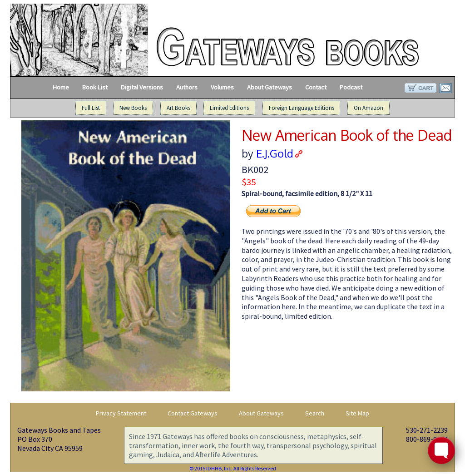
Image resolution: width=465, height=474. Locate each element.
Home (61, 87)
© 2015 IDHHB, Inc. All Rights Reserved (232, 468)
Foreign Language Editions (301, 108)
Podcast (351, 87)
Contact (315, 87)
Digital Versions (142, 87)
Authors (187, 87)
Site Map (357, 413)
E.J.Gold (274, 153)
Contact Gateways (193, 413)
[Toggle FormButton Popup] (441, 450)
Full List (91, 108)
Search (314, 413)
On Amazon (368, 108)
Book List (95, 87)
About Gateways (269, 87)
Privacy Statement (121, 413)
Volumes (222, 87)
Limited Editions (229, 108)
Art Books (178, 108)
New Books (133, 108)
